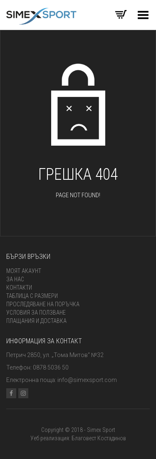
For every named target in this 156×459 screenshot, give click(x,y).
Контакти (19, 287)
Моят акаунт (23, 271)
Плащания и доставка (36, 321)
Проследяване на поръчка (42, 304)
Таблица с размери (32, 296)
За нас (15, 279)
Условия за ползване (36, 312)
